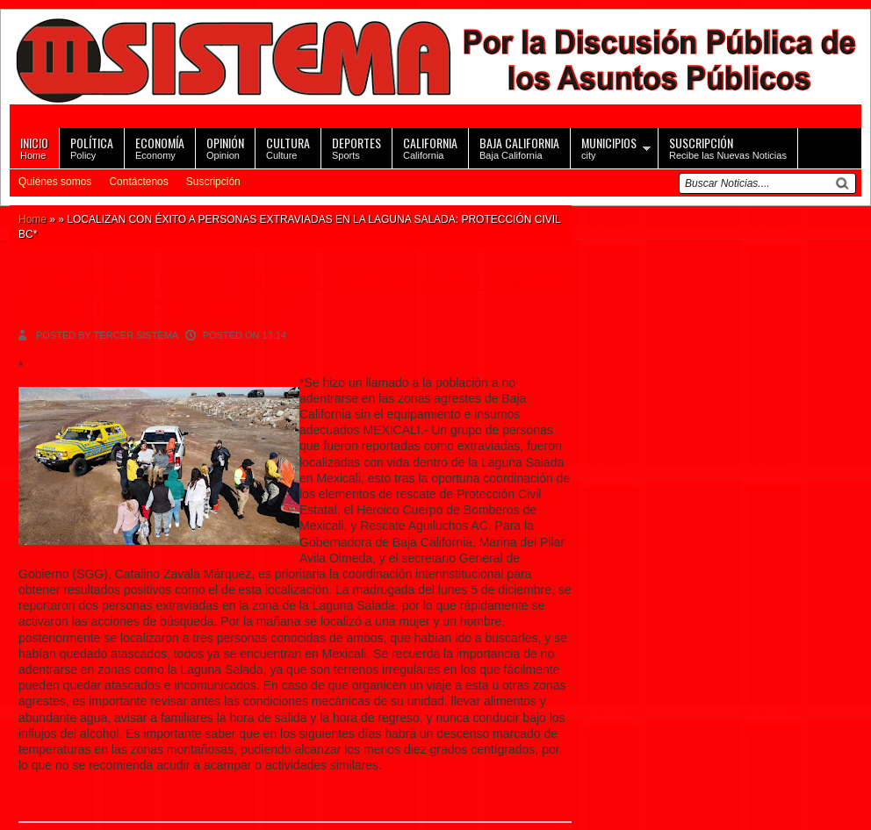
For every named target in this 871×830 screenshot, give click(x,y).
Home (34, 147)
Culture (288, 147)
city (609, 147)
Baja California (519, 147)
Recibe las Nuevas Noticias (728, 147)
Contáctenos (138, 181)
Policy (91, 147)
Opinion (225, 147)
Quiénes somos (54, 181)
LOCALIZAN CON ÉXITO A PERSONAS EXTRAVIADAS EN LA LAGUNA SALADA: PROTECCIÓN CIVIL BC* (294, 295)
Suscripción (213, 181)
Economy (159, 147)
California (430, 147)
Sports (356, 147)
